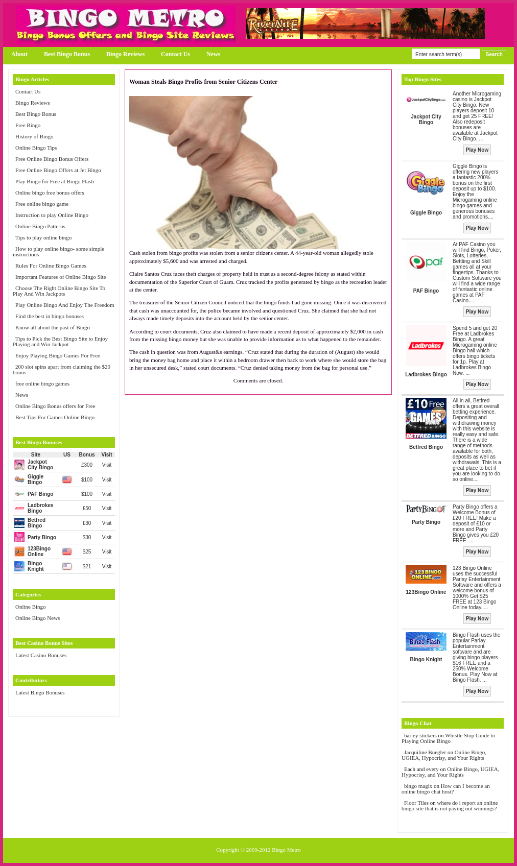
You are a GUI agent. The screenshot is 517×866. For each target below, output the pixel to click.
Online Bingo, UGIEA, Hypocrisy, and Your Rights (444, 755)
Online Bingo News (37, 618)
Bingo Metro (286, 850)
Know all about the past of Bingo (52, 327)
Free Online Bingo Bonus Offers (51, 159)
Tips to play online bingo (43, 237)
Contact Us (175, 54)
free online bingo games (42, 383)
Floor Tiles (417, 803)
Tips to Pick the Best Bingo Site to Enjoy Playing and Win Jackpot (60, 341)
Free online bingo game (41, 204)
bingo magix (418, 786)
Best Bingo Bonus (67, 54)
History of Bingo (34, 136)
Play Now (477, 150)
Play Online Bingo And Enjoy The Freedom (64, 305)
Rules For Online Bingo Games (50, 265)
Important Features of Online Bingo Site (60, 277)
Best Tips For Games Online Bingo (55, 417)
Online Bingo (30, 607)
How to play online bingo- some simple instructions (58, 251)
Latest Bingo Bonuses (40, 692)
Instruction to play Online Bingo (51, 215)
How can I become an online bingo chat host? (446, 789)
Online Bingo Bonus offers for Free (55, 406)
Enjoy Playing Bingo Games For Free (57, 355)
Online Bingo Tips (36, 148)
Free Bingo (27, 125)
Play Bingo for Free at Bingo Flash (54, 181)
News (213, 54)
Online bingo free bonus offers (49, 192)
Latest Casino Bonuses (40, 655)
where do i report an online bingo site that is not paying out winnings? (450, 805)
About (19, 54)
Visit (107, 465)
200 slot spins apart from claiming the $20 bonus (61, 369)
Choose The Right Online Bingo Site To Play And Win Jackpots (59, 291)
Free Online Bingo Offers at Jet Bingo (58, 170)
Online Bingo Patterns (40, 226)
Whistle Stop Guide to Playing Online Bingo (448, 738)
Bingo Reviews (125, 54)
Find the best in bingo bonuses (49, 316)
